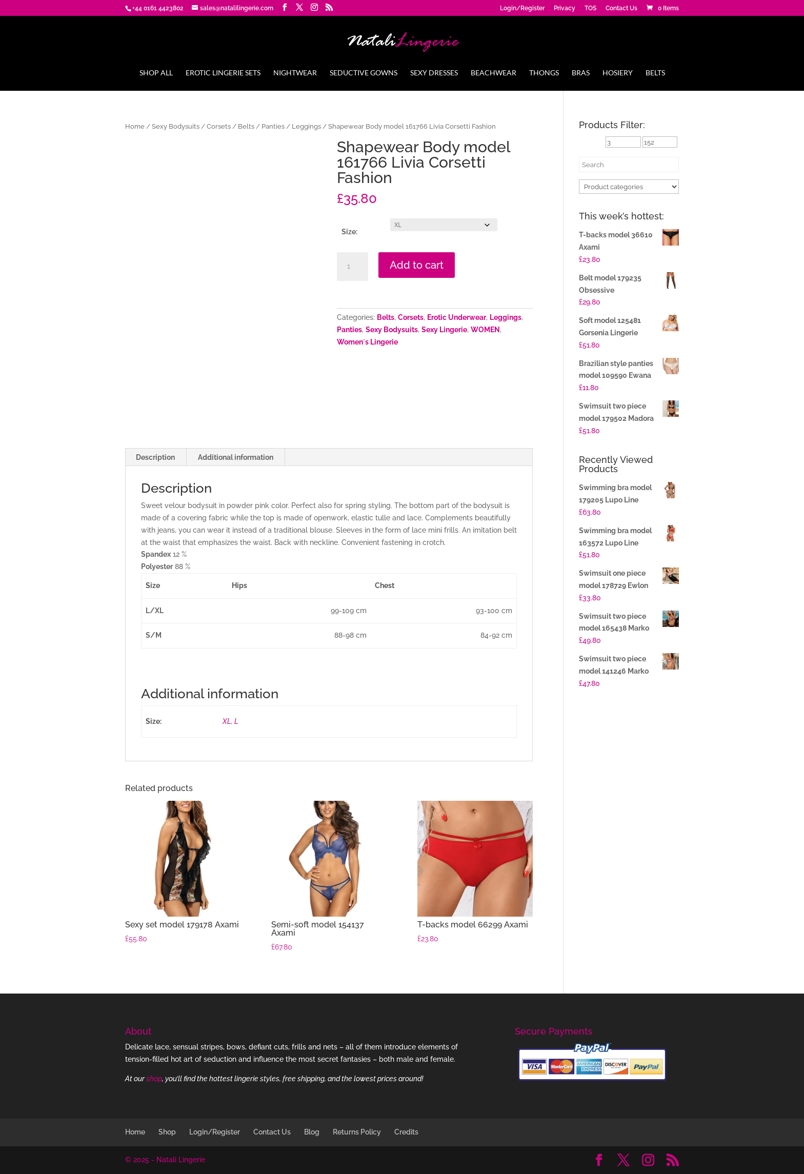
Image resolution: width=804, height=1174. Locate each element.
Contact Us (621, 8)
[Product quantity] (352, 266)
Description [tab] (155, 457)
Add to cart (417, 265)
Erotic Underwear (456, 317)
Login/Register (522, 8)
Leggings (306, 126)
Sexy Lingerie (444, 330)
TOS (590, 8)
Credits (406, 1132)
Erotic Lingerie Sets (223, 73)
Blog (311, 1132)
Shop (167, 1132)
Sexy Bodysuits (175, 126)
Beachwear (493, 73)
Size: (349, 232)
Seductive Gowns (363, 73)
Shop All (156, 73)
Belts (655, 73)
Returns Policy (357, 1132)
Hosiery (617, 73)
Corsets (219, 126)
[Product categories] (629, 186)
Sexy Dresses (434, 73)
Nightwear (295, 73)
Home (135, 126)
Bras (581, 73)
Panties (273, 126)
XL (227, 721)
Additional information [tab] (235, 457)
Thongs (544, 73)
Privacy (564, 8)
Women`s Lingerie (367, 342)
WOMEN (485, 330)
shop (154, 1079)
